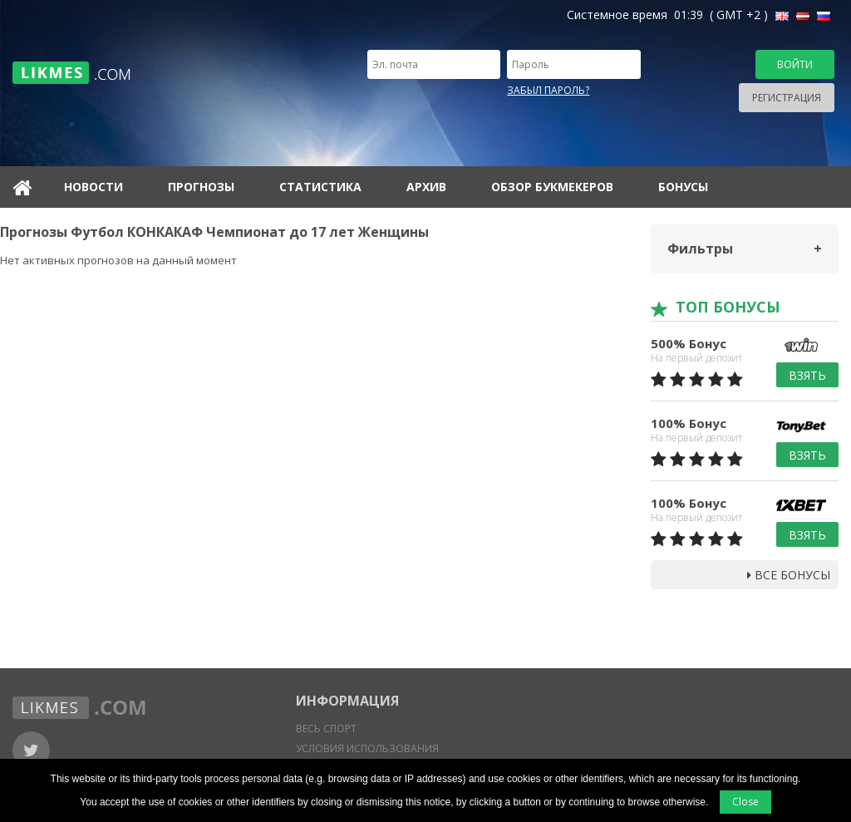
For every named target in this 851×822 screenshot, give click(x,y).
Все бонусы (788, 575)
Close (745, 802)
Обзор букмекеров (552, 186)
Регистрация (786, 98)
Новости (93, 186)
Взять (807, 375)
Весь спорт (326, 728)
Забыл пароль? (548, 90)
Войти (795, 64)
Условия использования (367, 748)
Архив (426, 186)
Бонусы (683, 186)
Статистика (320, 186)
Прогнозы (201, 186)
